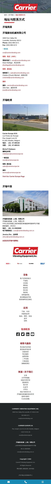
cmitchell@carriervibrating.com (13, 77)
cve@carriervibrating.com (11, 52)
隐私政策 (25, 468)
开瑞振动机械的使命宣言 (25, 394)
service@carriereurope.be (12, 172)
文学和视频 (25, 378)
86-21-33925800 (25, 448)
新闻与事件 (25, 396)
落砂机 (25, 292)
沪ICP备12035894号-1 (25, 475)
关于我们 (11, 15)
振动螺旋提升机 (25, 297)
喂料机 (25, 285)
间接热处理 (25, 314)
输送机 (25, 288)
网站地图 (19, 468)
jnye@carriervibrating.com (12, 90)
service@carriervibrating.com (17, 85)
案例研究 (25, 382)
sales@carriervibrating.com (19, 73)
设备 (25, 275)
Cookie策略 (25, 399)
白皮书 (25, 387)
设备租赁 (25, 352)
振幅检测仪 (25, 363)
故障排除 (25, 356)
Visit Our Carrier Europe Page (14, 176)
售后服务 (25, 354)
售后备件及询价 (25, 347)
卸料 (25, 321)
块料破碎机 (25, 295)
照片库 (25, 385)
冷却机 (25, 283)
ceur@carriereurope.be (11, 160)
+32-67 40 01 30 (25, 432)
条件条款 (31, 468)
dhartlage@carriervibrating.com (13, 65)
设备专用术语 (25, 380)
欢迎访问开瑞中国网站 (10, 241)
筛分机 (25, 290)
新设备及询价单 (25, 349)
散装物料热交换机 (25, 299)
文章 (25, 375)
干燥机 (25, 281)
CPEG (25, 389)
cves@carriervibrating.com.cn (23, 230)
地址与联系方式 (25, 392)
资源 (20, 372)
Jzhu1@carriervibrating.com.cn (13, 237)
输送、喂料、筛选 (25, 316)
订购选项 (25, 361)
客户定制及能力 (25, 278)
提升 (25, 318)
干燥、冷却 (25, 311)
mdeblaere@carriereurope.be (13, 154)
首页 (5, 15)
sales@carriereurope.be (11, 166)
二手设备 (25, 359)
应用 (25, 308)
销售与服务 (25, 343)
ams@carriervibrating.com (21, 60)
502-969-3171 (26, 415)
